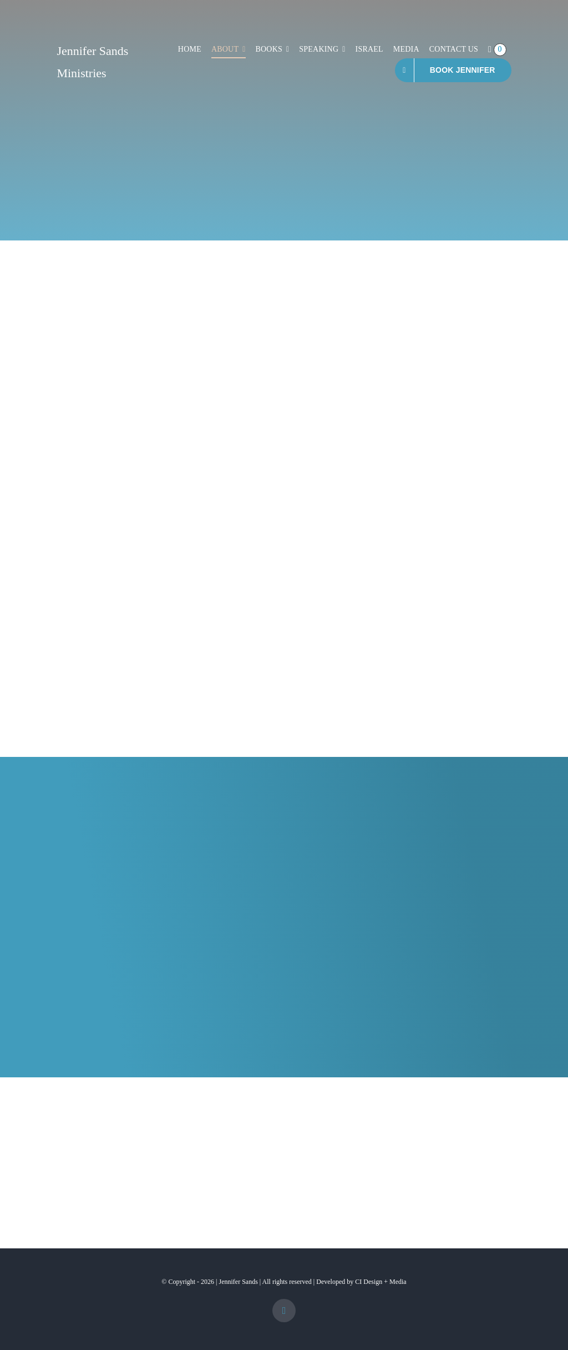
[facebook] (284, 1310)
